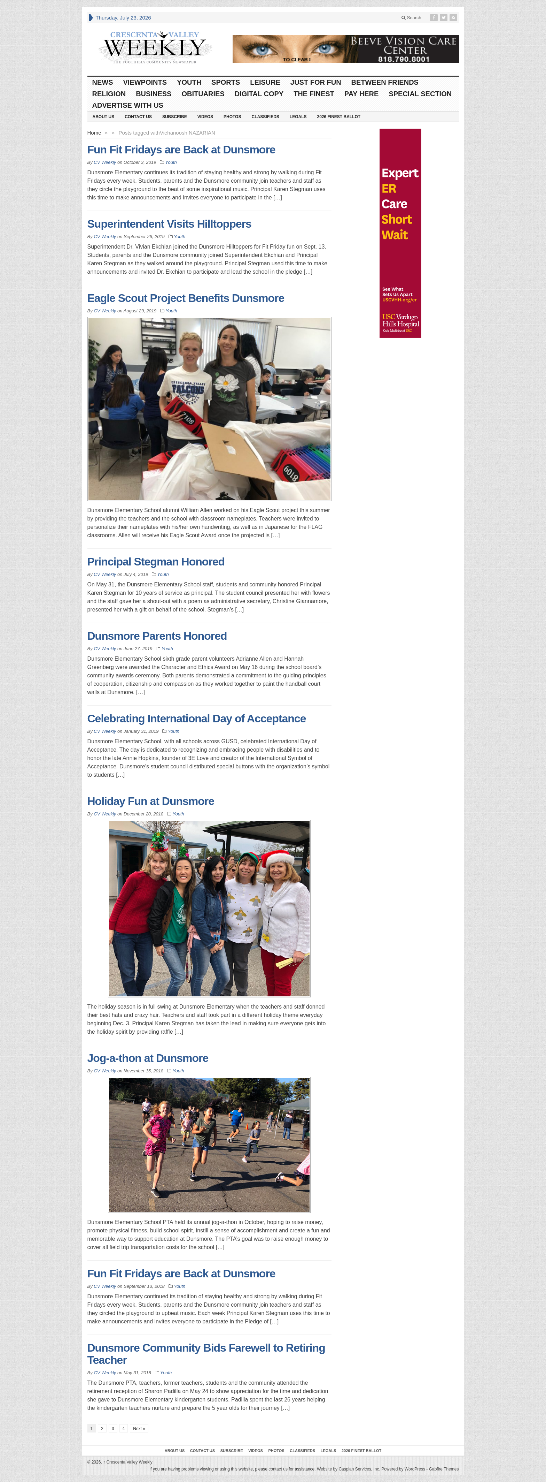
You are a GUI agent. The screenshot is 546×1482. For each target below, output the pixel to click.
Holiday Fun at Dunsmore (150, 801)
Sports (225, 82)
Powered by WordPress (403, 1469)
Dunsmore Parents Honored (157, 636)
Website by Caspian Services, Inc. (348, 1469)
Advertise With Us (127, 105)
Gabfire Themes (444, 1469)
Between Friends (385, 82)
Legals (298, 116)
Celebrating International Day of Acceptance (196, 718)
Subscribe (174, 116)
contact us (278, 1469)
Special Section (420, 94)
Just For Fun (315, 82)
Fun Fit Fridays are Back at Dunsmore (181, 149)
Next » (139, 1428)
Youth (189, 82)
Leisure (265, 82)
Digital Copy (259, 94)
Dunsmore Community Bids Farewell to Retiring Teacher (206, 1354)
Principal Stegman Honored (156, 561)
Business (153, 94)
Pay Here (361, 94)
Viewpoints (145, 82)
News (102, 82)
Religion (109, 94)
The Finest (314, 94)
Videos (205, 116)
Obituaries (202, 94)
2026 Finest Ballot (338, 116)
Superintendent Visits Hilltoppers (169, 224)
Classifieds (265, 116)
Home (94, 133)
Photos (232, 116)
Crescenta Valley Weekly (128, 1462)
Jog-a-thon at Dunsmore (148, 1058)
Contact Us (138, 116)
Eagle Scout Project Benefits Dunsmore (185, 298)
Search (411, 17)
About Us (104, 116)
